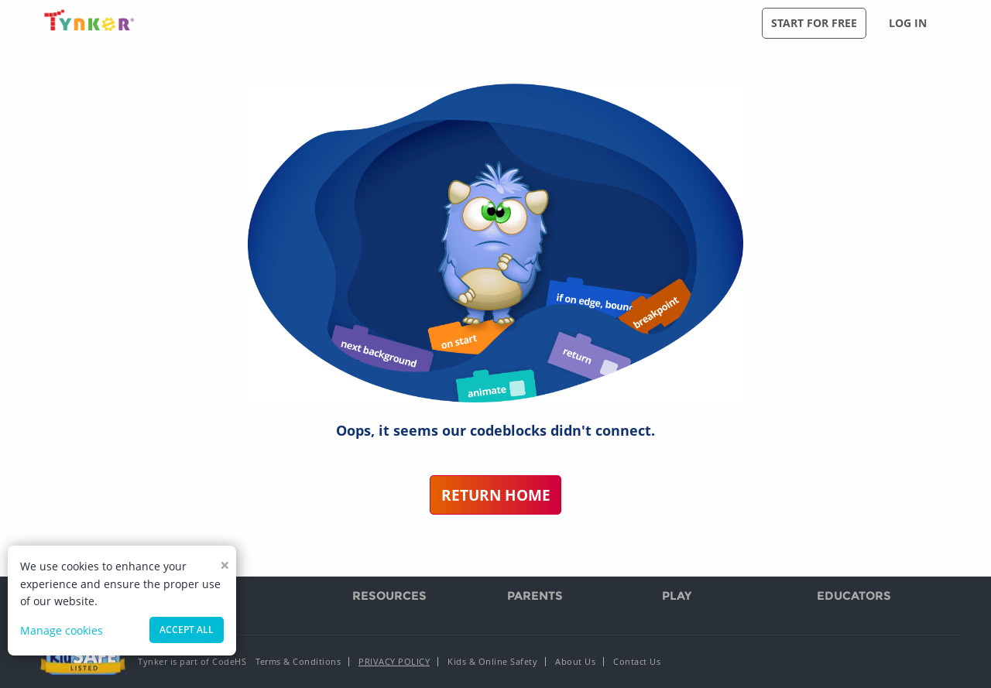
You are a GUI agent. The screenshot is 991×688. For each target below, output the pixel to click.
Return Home (495, 495)
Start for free (814, 22)
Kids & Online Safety (492, 661)
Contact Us (636, 661)
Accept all (186, 629)
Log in (908, 22)
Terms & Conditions (298, 661)
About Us (575, 661)
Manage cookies (61, 630)
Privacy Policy (394, 661)
